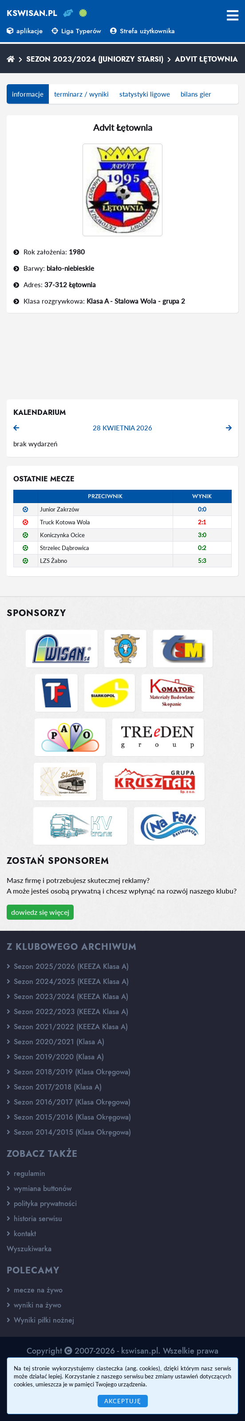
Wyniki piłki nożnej (40, 1320)
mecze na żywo (35, 1290)
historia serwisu (34, 1219)
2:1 (202, 522)
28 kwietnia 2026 (122, 428)
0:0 (202, 509)
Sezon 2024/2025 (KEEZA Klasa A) (68, 981)
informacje (27, 94)
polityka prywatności (42, 1203)
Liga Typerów (76, 31)
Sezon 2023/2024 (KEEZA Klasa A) (67, 997)
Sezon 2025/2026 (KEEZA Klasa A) (68, 966)
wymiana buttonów (39, 1188)
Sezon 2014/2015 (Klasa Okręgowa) (69, 1132)
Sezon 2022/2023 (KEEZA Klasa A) (67, 1012)
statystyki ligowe (144, 94)
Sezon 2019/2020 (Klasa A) (55, 1057)
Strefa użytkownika (142, 31)
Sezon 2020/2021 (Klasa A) (55, 1042)
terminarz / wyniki (81, 94)
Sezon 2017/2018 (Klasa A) (54, 1087)
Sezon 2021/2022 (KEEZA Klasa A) (67, 1027)
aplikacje (25, 31)
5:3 (202, 560)
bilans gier (196, 94)
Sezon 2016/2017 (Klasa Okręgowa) (68, 1102)
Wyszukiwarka (29, 1249)
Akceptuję (122, 1401)
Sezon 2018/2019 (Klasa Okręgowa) (68, 1072)
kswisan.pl (32, 13)
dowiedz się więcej (40, 912)
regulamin (26, 1173)
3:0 (202, 535)
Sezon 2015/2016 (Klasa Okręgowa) (69, 1117)
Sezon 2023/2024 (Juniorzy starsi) (94, 59)
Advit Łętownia (206, 59)
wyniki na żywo (34, 1305)
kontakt (21, 1234)
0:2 (202, 547)
